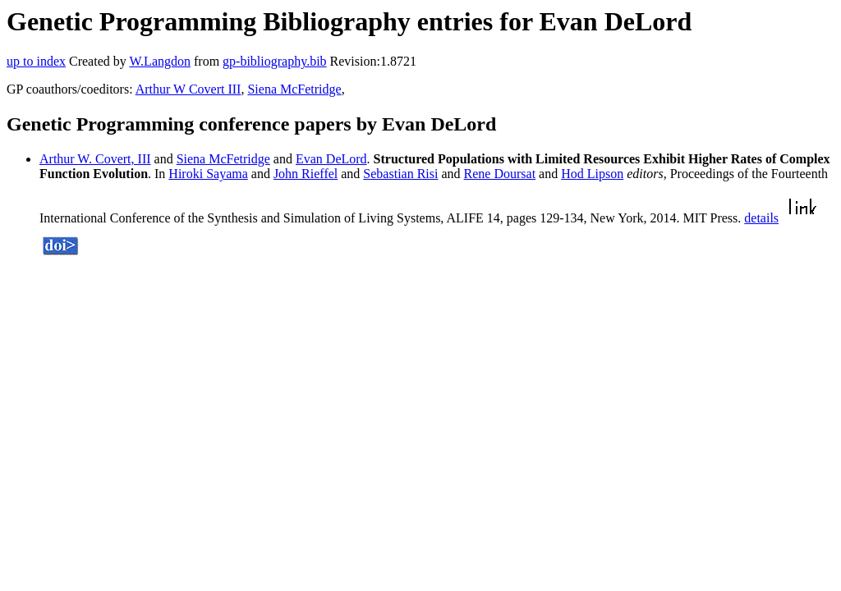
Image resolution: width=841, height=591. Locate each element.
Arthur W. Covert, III (95, 159)
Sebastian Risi (400, 174)
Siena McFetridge (294, 89)
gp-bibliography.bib (275, 61)
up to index (36, 61)
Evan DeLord (331, 159)
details (761, 218)
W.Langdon (160, 61)
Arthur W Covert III (188, 89)
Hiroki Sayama (207, 174)
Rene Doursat (500, 174)
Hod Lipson (592, 174)
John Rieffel (305, 174)
